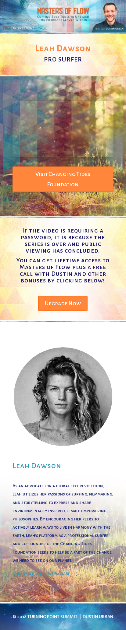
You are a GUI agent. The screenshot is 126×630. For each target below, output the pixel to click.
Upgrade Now (63, 303)
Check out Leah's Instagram (41, 573)
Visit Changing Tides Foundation (62, 179)
